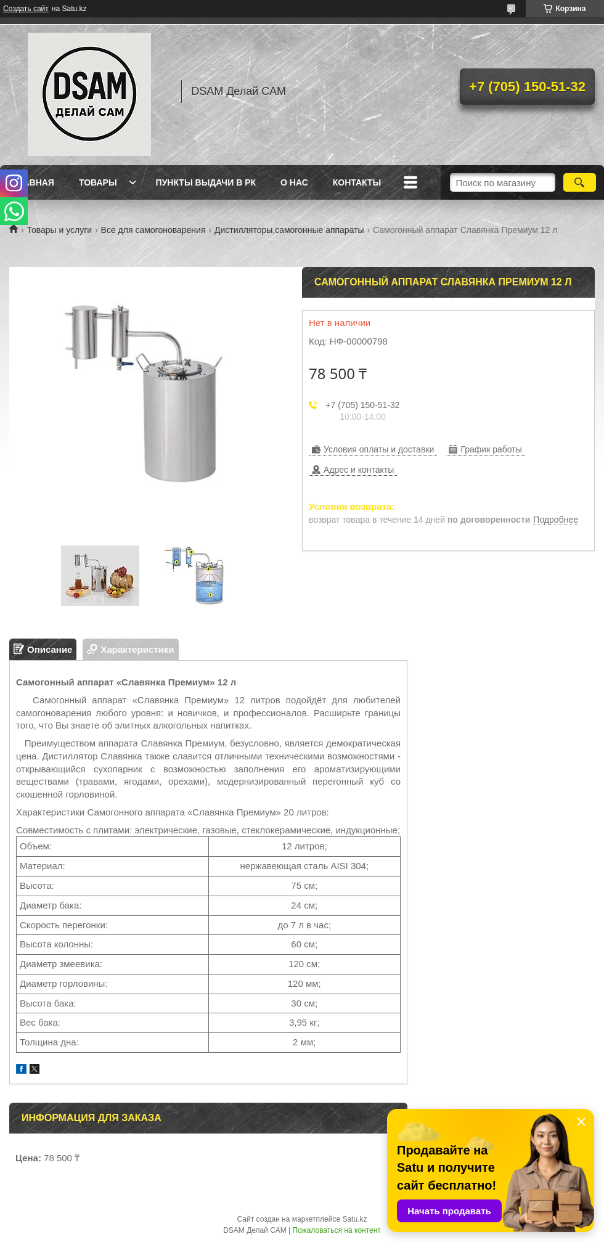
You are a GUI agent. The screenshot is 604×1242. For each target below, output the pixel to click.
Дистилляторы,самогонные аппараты (289, 230)
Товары (98, 182)
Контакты (357, 182)
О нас (294, 182)
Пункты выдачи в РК (206, 182)
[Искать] (579, 182)
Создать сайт (26, 8)
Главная (33, 182)
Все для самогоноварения (153, 230)
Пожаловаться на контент (336, 1230)
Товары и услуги (59, 230)
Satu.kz (354, 1219)
